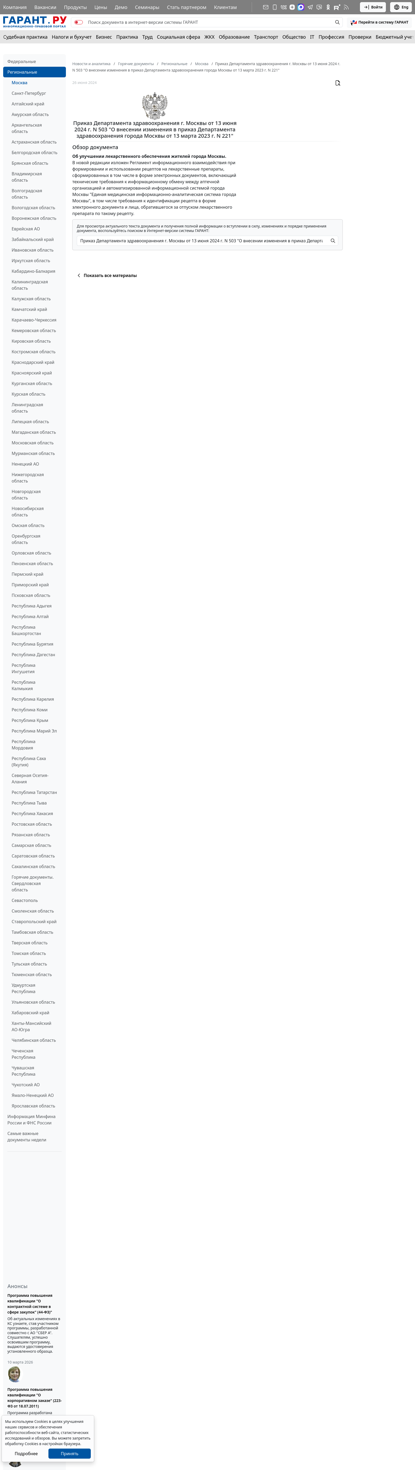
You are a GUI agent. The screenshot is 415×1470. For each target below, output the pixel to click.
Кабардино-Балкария (33, 271)
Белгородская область (34, 152)
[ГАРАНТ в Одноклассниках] (328, 7)
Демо (121, 7)
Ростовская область (32, 824)
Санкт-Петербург (29, 93)
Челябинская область (34, 1040)
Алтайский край (28, 104)
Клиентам (225, 7)
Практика (127, 37)
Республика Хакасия (32, 813)
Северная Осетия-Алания (30, 778)
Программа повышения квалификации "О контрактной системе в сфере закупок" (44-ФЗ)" (29, 1304)
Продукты (75, 7)
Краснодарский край (33, 362)
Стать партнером (186, 7)
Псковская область (31, 595)
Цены (100, 7)
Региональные (22, 72)
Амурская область (30, 114)
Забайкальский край (33, 239)
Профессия (331, 37)
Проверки (360, 37)
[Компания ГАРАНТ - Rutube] (337, 7)
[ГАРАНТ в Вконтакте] (284, 7)
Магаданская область (34, 432)
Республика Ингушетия (23, 668)
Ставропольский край (34, 921)
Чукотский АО (26, 1085)
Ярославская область (33, 1106)
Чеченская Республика (23, 1054)
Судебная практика (25, 37)
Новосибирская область (28, 512)
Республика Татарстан (34, 792)
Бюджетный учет (395, 37)
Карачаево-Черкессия (34, 320)
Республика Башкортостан (26, 630)
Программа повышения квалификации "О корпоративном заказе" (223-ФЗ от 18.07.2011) (34, 1398)
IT (312, 37)
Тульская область (29, 964)
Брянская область (30, 163)
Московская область (32, 443)
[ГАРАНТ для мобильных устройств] (275, 7)
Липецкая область (30, 422)
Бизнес (104, 37)
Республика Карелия (33, 699)
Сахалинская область (33, 866)
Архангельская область (27, 128)
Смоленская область (33, 911)
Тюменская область (32, 974)
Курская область (28, 394)
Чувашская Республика (23, 1071)
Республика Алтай (30, 616)
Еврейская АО (26, 229)
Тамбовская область (32, 932)
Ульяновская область (33, 1002)
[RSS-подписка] (346, 7)
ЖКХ (210, 37)
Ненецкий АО (25, 464)
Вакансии (45, 7)
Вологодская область (33, 208)
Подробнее (26, 1453)
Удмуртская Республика (23, 988)
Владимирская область (27, 177)
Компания (15, 7)
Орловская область (31, 553)
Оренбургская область (26, 539)
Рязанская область (31, 835)
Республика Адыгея (32, 606)
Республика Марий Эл (34, 731)
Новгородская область (26, 495)
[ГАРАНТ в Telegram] (310, 7)
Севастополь (25, 900)
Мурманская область (33, 453)
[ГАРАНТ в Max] (300, 7)
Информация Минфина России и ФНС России (31, 1120)
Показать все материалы (106, 275)
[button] (379, 22)
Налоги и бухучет (72, 37)
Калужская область (31, 299)
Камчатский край (29, 309)
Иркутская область (31, 260)
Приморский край (30, 585)
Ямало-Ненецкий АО (33, 1095)
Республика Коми (30, 710)
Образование (234, 37)
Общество (294, 37)
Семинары (147, 7)
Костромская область (34, 352)
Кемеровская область (34, 330)
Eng (401, 7)
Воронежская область (34, 218)
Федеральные (21, 61)
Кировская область (31, 341)
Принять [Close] (70, 1453)
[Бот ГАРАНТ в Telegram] (319, 7)
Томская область (29, 953)
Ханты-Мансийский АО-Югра (31, 1026)
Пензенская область (32, 563)
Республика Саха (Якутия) (29, 762)
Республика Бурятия (32, 644)
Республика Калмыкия (23, 685)
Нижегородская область (28, 478)
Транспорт (266, 37)
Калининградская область (30, 285)
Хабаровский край (30, 1013)
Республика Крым (30, 720)
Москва (20, 83)
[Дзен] (292, 7)
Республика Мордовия (23, 745)
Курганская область (32, 383)
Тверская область (30, 943)
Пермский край (27, 574)
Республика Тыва (29, 803)
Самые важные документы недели (26, 1137)
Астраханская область (34, 142)
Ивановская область (32, 250)
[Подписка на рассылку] (266, 7)
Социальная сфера (178, 37)
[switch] (78, 22)
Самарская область (31, 845)
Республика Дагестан (33, 655)
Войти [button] (373, 7)
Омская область (28, 525)
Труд (147, 37)
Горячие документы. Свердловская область (33, 883)
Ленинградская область (27, 408)
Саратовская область (33, 856)
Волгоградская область (27, 194)
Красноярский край (32, 373)
